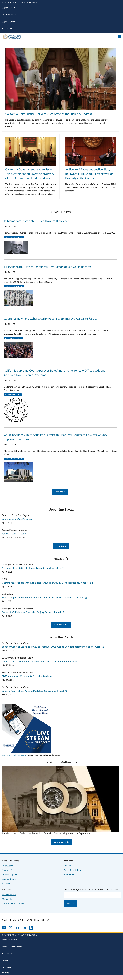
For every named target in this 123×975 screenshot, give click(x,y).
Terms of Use (7, 954)
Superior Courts (9, 22)
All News (6, 883)
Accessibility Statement (12, 947)
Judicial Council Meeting (14, 534)
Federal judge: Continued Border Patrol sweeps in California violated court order (44, 597)
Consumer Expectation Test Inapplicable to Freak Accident (33, 568)
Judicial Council (8, 29)
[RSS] (31, 928)
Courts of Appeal (9, 15)
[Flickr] (17, 928)
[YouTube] (4, 928)
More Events (61, 546)
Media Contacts (9, 895)
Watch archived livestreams (14, 755)
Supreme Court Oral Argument (17, 519)
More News (60, 492)
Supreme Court (8, 8)
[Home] (59, 37)
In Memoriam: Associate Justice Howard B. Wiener (36, 221)
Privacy (5, 961)
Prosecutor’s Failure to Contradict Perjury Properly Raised (33, 612)
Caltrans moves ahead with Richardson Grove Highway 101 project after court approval (48, 583)
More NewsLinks (61, 625)
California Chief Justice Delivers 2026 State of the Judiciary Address (48, 114)
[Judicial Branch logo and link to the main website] (61, 2)
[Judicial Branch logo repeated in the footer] (61, 934)
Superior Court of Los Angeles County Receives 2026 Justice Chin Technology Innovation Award (53, 647)
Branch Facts (69, 874)
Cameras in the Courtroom (14, 903)
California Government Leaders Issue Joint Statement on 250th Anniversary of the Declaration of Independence (29, 174)
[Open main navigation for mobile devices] (119, 37)
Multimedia (7, 899)
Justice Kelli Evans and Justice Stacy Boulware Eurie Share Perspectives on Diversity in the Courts (89, 174)
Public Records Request (74, 870)
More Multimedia (61, 842)
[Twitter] (11, 928)
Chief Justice (7, 866)
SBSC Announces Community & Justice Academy (27, 676)
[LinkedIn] (24, 928)
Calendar (67, 866)
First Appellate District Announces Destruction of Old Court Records (47, 267)
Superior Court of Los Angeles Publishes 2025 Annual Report (34, 691)
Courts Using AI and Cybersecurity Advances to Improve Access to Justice (50, 318)
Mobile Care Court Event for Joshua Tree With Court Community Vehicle (39, 661)
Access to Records (10, 940)
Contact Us (7, 968)
